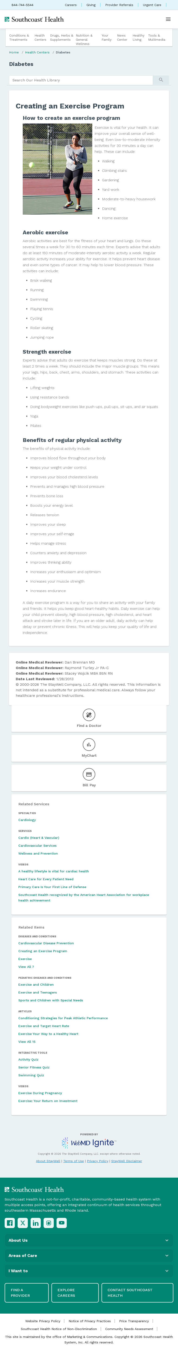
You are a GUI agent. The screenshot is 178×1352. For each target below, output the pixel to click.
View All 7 (26, 967)
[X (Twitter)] (23, 1223)
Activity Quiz (28, 1059)
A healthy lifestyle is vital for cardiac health (53, 871)
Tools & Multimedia (156, 37)
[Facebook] (10, 1223)
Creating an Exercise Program (42, 951)
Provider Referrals (119, 5)
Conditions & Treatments (19, 37)
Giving (90, 5)
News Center (122, 37)
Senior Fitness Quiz (34, 1067)
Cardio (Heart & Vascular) (38, 838)
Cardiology (27, 820)
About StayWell (48, 1161)
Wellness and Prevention (38, 853)
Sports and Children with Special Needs (50, 1000)
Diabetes (63, 52)
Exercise (25, 959)
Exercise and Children (36, 984)
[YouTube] (62, 1223)
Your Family (106, 37)
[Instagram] (49, 1223)
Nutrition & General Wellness (84, 40)
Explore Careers (66, 1293)
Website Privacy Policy (42, 1321)
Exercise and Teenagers (37, 992)
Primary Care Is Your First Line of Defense (52, 887)
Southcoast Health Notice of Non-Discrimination (59, 1329)
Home (14, 52)
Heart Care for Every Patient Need (45, 879)
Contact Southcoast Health (130, 1293)
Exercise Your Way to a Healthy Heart (48, 1034)
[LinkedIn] (36, 1223)
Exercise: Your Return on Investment (47, 1101)
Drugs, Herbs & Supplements (61, 37)
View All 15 (26, 1041)
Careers (71, 5)
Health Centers (40, 37)
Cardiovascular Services (37, 845)
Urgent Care (152, 5)
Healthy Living (138, 37)
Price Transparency (134, 1321)
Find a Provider (20, 1293)
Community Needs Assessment (129, 1329)
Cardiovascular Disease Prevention (46, 943)
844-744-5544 (22, 5)
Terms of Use (73, 1161)
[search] (81, 80)
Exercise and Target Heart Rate (43, 1026)
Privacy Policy (97, 1161)
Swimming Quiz (31, 1075)
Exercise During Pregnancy (40, 1093)
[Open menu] (168, 19)
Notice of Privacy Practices (90, 1321)
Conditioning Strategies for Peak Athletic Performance (63, 1018)
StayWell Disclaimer (126, 1161)
